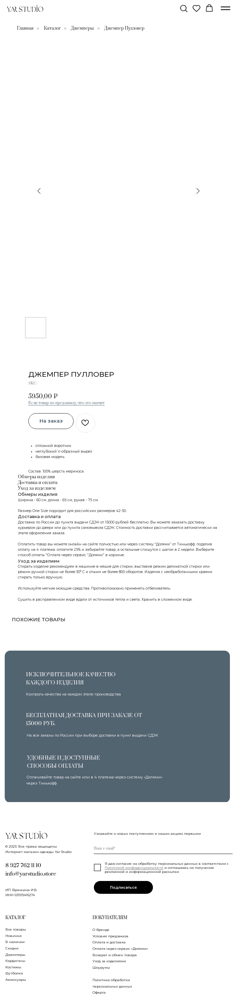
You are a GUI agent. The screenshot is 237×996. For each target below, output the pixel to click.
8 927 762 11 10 (23, 865)
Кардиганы (15, 961)
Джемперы (82, 28)
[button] (184, 8)
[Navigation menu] (225, 8)
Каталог (52, 28)
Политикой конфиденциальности (134, 867)
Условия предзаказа (110, 936)
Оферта (99, 992)
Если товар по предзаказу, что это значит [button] (66, 403)
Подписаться (123, 887)
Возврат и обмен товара (115, 955)
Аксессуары (15, 979)
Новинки (13, 936)
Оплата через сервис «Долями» (120, 948)
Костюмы (13, 967)
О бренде (101, 930)
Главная (25, 28)
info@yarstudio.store (30, 874)
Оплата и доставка (109, 942)
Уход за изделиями (109, 961)
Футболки (14, 973)
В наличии (15, 942)
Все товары (15, 929)
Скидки (12, 948)
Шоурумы (101, 967)
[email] (163, 848)
